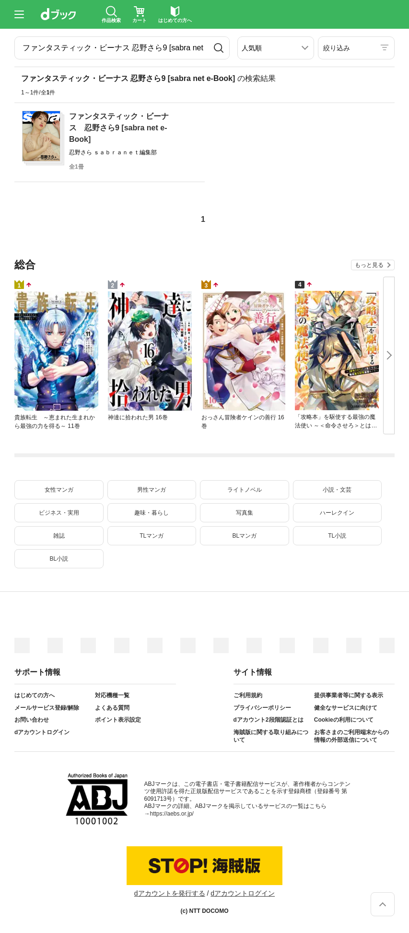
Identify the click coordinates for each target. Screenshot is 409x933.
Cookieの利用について (344, 719)
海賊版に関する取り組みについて (271, 736)
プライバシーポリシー (262, 707)
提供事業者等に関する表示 (348, 695)
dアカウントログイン (42, 732)
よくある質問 (112, 707)
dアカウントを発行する (169, 893)
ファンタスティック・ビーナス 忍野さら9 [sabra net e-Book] (119, 127)
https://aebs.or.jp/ (172, 813)
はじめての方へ (34, 695)
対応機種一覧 (112, 695)
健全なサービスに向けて (345, 707)
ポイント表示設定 (118, 719)
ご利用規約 (248, 695)
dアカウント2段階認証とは (269, 719)
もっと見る (369, 265)
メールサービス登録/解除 (46, 707)
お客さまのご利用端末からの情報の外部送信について (351, 736)
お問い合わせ (31, 719)
